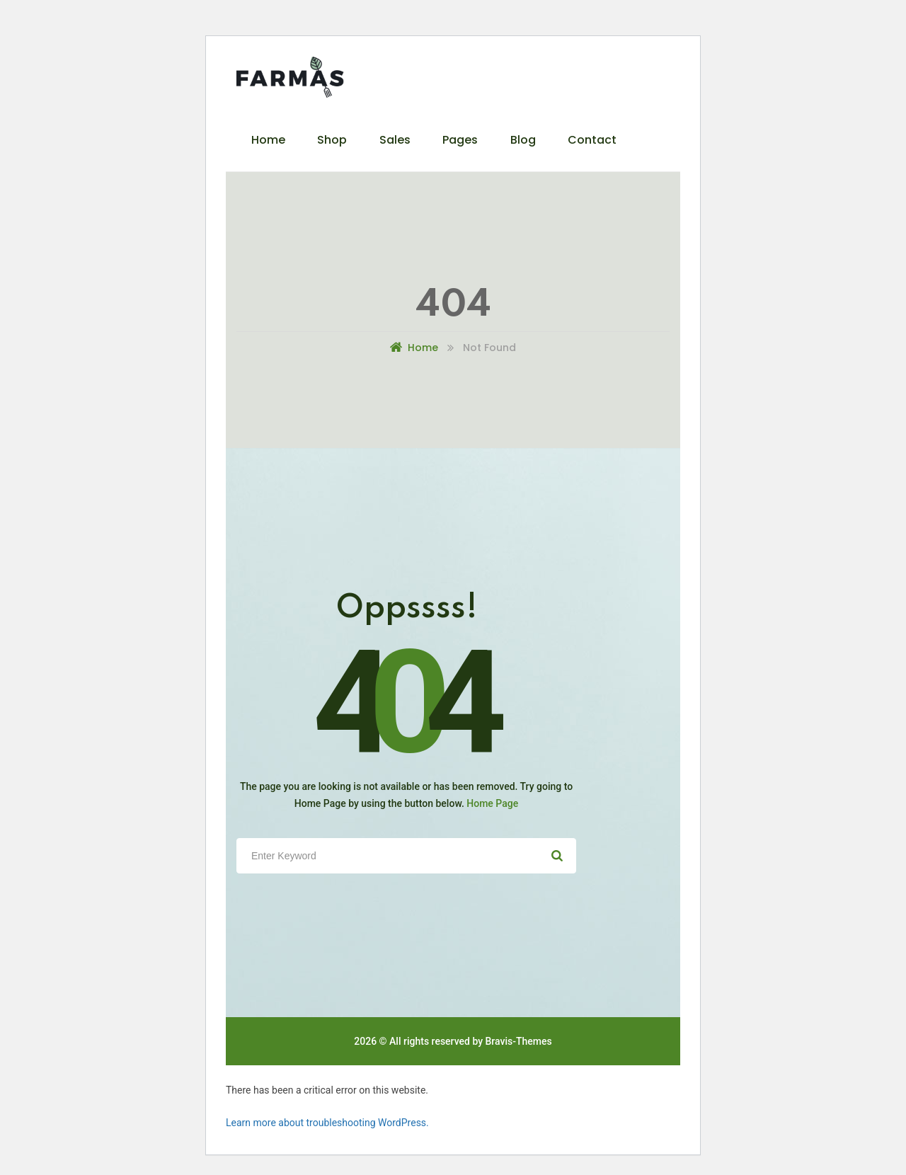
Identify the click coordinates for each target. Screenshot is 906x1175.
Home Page (492, 803)
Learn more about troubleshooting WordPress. (327, 1122)
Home (423, 347)
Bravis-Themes (519, 1041)
